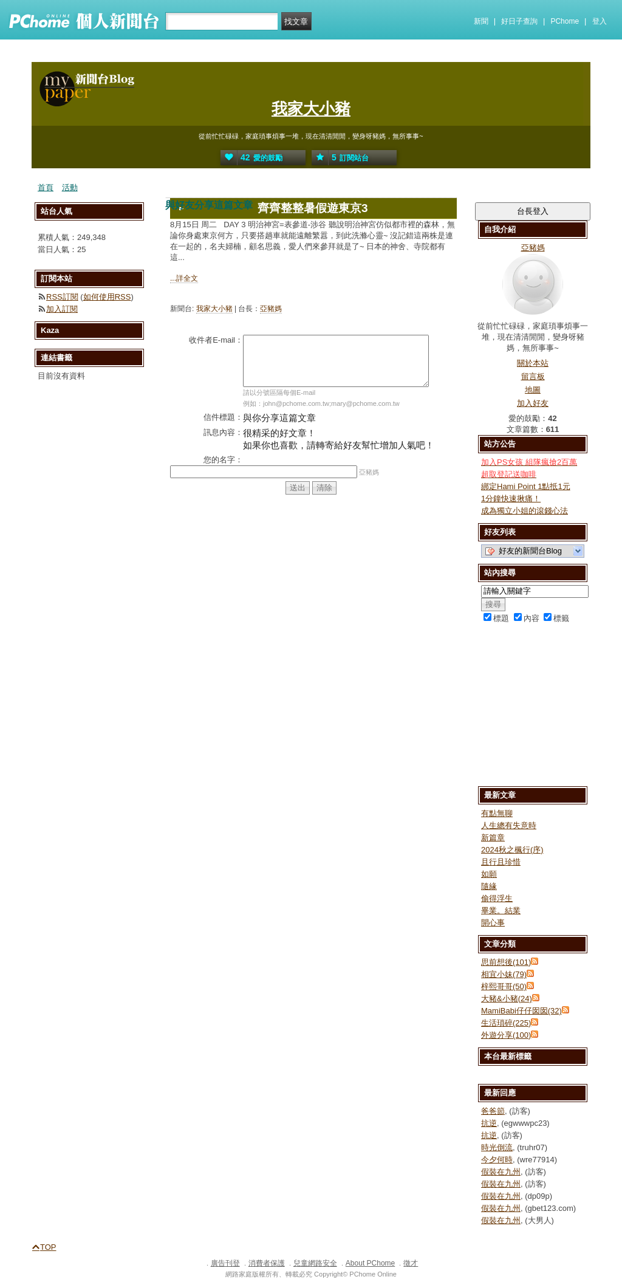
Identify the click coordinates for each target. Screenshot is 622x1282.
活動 (70, 187)
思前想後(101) (506, 962)
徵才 (410, 1263)
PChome (564, 21)
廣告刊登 (225, 1263)
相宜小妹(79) (504, 974)
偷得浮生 (497, 898)
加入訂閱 (62, 309)
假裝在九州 (501, 1171)
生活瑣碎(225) (506, 1022)
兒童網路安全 (315, 1263)
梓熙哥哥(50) (504, 986)
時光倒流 (497, 1147)
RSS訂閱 (62, 296)
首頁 (45, 187)
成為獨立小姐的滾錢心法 (524, 510)
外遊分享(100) (506, 1035)
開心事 (493, 922)
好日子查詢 (519, 21)
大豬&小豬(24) (506, 998)
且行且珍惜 (501, 861)
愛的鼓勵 (251, 157)
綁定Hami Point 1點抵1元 (525, 486)
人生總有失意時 (508, 825)
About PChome (370, 1263)
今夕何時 (497, 1159)
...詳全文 (184, 278)
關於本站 (533, 363)
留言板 (533, 376)
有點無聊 (497, 813)
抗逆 (489, 1123)
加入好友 (533, 403)
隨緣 (489, 886)
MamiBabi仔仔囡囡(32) (521, 1010)
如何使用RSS (107, 296)
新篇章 (493, 837)
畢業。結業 (501, 910)
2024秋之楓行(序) (512, 849)
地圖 (533, 389)
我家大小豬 (311, 109)
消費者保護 (266, 1263)
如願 (489, 874)
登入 (599, 21)
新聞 (481, 21)
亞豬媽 (271, 308)
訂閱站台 (340, 157)
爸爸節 (493, 1111)
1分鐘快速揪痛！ (511, 498)
